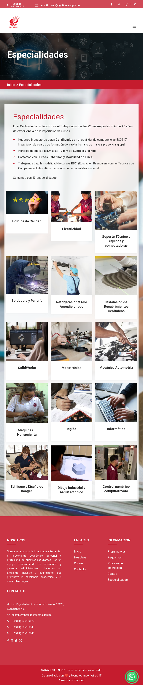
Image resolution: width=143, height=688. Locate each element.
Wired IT (95, 678)
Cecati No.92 (57, 672)
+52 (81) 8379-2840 (22, 635)
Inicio (11, 87)
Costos (112, 576)
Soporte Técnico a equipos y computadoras (116, 243)
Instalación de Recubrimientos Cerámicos (116, 309)
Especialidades (118, 582)
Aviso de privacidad (71, 683)
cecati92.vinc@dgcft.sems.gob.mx (58, 6)
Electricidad (71, 231)
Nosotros (80, 560)
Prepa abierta (116, 554)
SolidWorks (27, 370)
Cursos (78, 566)
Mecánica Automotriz (116, 370)
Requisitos (115, 560)
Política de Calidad (27, 223)
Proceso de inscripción (115, 568)
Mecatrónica (71, 370)
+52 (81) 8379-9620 (16, 7)
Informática (116, 431)
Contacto (80, 572)
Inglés (71, 431)
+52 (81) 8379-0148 (22, 629)
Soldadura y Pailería (26, 303)
